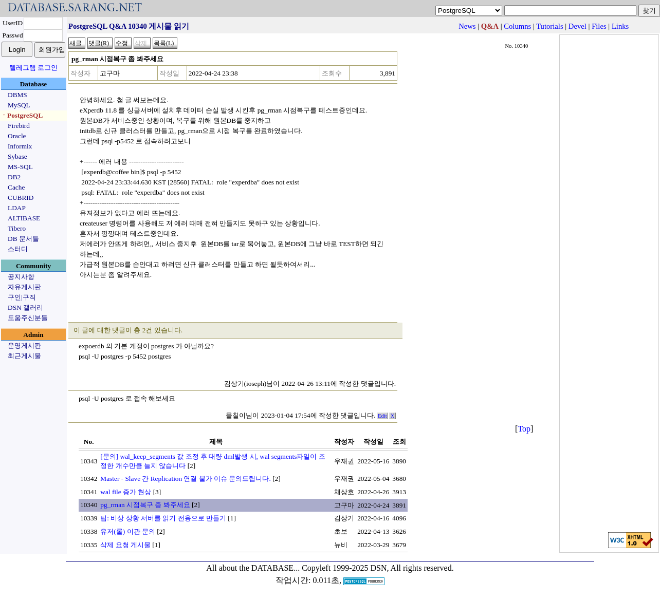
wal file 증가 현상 (125, 492)
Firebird (19, 125)
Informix (20, 146)
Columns (517, 26)
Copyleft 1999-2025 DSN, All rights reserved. (378, 568)
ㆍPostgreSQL (22, 115)
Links (620, 26)
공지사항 (21, 276)
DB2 (14, 177)
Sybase (17, 156)
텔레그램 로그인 (33, 67)
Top (524, 428)
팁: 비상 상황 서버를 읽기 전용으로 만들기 (163, 518)
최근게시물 (24, 356)
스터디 (18, 249)
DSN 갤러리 (25, 307)
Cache (16, 187)
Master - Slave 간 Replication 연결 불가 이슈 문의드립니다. (185, 478)
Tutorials (549, 26)
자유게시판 (24, 287)
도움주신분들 (28, 318)
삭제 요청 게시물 (125, 545)
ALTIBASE (24, 218)
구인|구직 (22, 297)
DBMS (17, 95)
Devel (577, 26)
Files (599, 26)
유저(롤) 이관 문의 (127, 531)
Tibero (17, 228)
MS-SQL (20, 167)
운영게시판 (24, 345)
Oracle (17, 136)
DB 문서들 (23, 238)
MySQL (19, 105)
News (467, 26)
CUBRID (20, 197)
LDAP (17, 208)
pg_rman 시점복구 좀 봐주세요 (145, 505)
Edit (382, 416)
